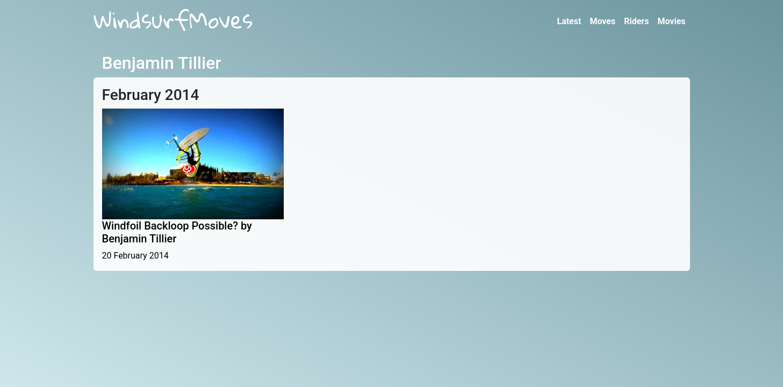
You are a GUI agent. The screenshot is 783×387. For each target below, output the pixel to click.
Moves (602, 21)
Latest (569, 21)
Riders (636, 21)
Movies (671, 21)
